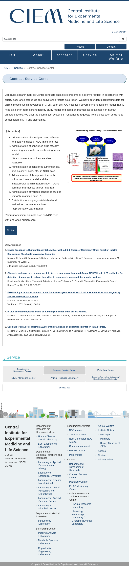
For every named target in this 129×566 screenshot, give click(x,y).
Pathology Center (105, 370)
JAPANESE (120, 32)
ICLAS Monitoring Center (23, 378)
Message (105, 434)
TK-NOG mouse (77, 434)
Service (90, 55)
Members (105, 438)
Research (64, 55)
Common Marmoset (79, 446)
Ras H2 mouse (77, 450)
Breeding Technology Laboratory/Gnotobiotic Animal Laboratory (106, 378)
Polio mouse (75, 455)
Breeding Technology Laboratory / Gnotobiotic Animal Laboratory (82, 517)
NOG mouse (75, 430)
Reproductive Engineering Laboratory (45, 551)
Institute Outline (106, 430)
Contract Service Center (64, 370)
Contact (110, 46)
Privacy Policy (105, 459)
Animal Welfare (116, 56)
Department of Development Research (23, 370)
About (38, 55)
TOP (13, 55)
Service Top (64, 387)
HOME (6, 67)
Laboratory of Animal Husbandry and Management (49, 490)
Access (80, 46)
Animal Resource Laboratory (64, 378)
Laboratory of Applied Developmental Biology (49, 465)
